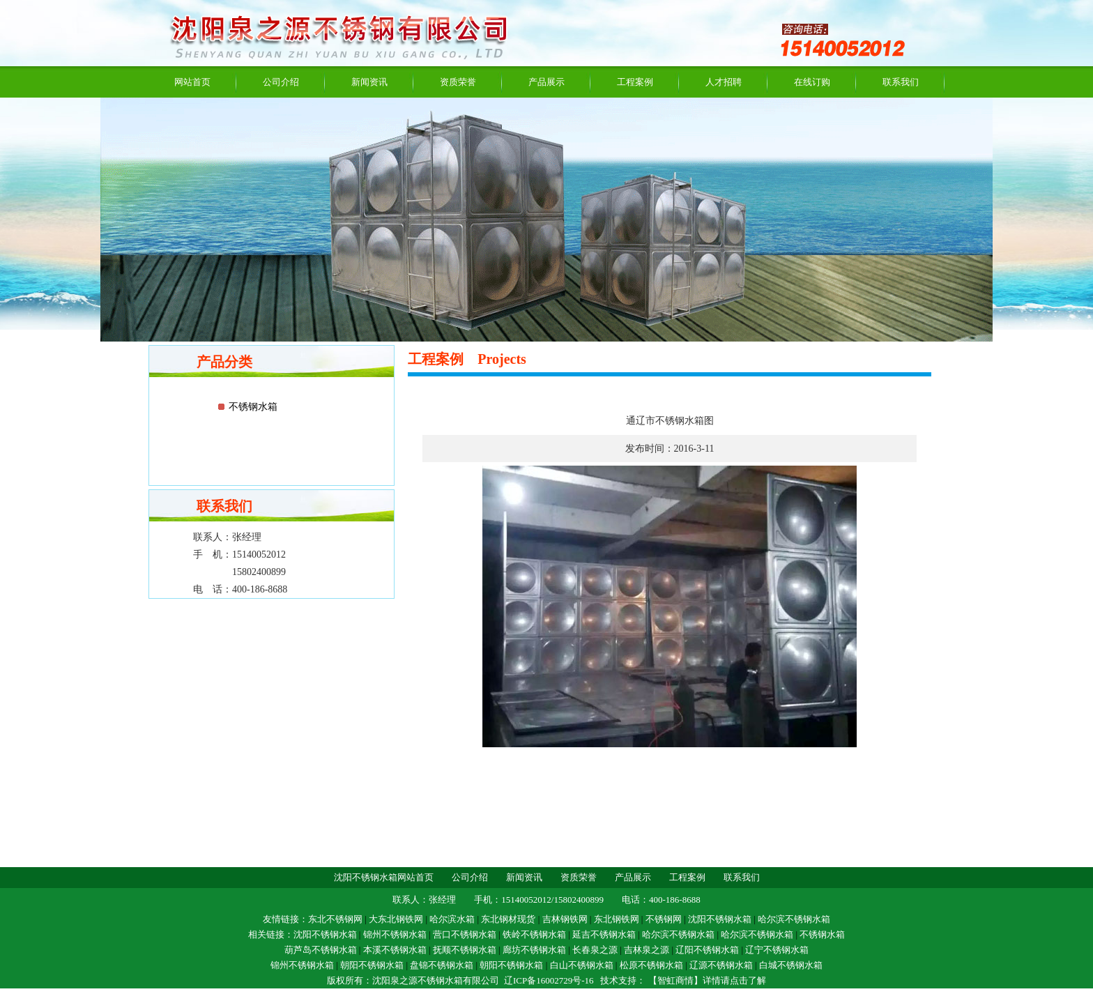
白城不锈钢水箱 (791, 965)
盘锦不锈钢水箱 (441, 965)
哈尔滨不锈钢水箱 (794, 919)
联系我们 (900, 82)
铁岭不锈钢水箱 (534, 934)
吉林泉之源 (646, 950)
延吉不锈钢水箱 (604, 934)
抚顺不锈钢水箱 (464, 950)
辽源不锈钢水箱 (721, 965)
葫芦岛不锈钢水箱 (320, 950)
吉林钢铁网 (565, 919)
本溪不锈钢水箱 (395, 950)
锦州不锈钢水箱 (395, 934)
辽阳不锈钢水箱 (707, 950)
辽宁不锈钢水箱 (777, 950)
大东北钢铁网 (396, 919)
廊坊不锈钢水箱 (534, 950)
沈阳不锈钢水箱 (719, 919)
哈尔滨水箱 (452, 919)
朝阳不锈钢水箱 (372, 965)
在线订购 (812, 82)
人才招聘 (723, 82)
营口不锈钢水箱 (464, 934)
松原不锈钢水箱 (651, 965)
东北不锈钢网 (335, 919)
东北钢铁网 (616, 919)
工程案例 (635, 82)
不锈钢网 (663, 919)
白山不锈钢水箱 (581, 965)
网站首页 (192, 82)
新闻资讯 (369, 82)
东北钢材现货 (508, 919)
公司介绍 (281, 82)
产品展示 (546, 82)
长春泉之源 (595, 950)
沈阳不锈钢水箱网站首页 (384, 877)
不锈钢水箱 (253, 407)
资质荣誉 (458, 82)
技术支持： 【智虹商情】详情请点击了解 (682, 980)
